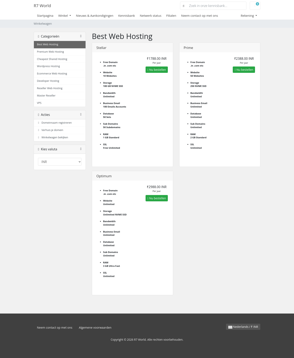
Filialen (171, 15)
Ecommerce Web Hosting (52, 73)
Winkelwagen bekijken (52, 137)
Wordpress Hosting (48, 66)
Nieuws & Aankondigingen (94, 15)
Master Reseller (46, 95)
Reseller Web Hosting (49, 88)
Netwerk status (150, 15)
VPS (39, 103)
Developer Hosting (48, 81)
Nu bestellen (156, 70)
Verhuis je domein (50, 130)
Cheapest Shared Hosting (52, 59)
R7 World (42, 5)
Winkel (63, 15)
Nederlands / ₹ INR (243, 327)
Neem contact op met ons (199, 15)
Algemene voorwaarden (95, 327)
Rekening (248, 15)
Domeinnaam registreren (54, 122)
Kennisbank (126, 15)
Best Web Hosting (47, 44)
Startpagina (45, 15)
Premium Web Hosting (50, 51)
